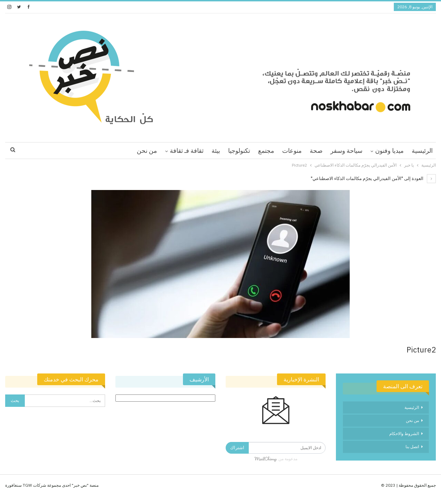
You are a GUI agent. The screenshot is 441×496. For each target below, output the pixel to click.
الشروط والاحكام (404, 433)
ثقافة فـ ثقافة (187, 151)
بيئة (216, 151)
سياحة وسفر (346, 151)
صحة (316, 151)
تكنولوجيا (239, 151)
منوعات (292, 151)
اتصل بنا (412, 446)
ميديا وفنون (389, 151)
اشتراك (237, 448)
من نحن (147, 151)
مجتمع (266, 151)
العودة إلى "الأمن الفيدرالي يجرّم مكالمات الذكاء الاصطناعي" (373, 178)
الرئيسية (422, 151)
